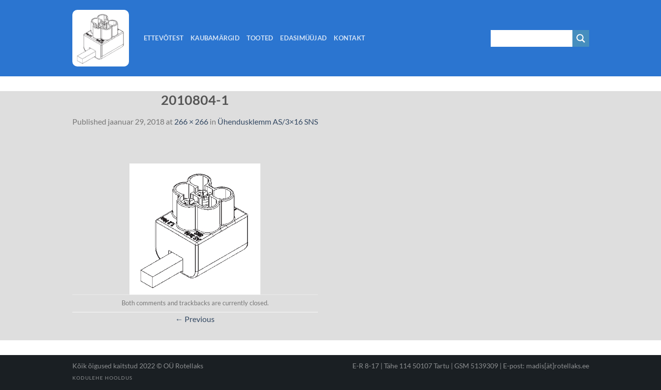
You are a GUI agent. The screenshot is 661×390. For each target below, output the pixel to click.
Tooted (260, 38)
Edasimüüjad (303, 38)
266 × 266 (191, 121)
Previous (195, 319)
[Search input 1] (532, 38)
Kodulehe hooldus (102, 378)
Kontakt (349, 38)
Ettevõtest (164, 38)
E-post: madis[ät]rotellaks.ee (546, 365)
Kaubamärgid (215, 38)
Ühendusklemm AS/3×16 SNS (268, 121)
